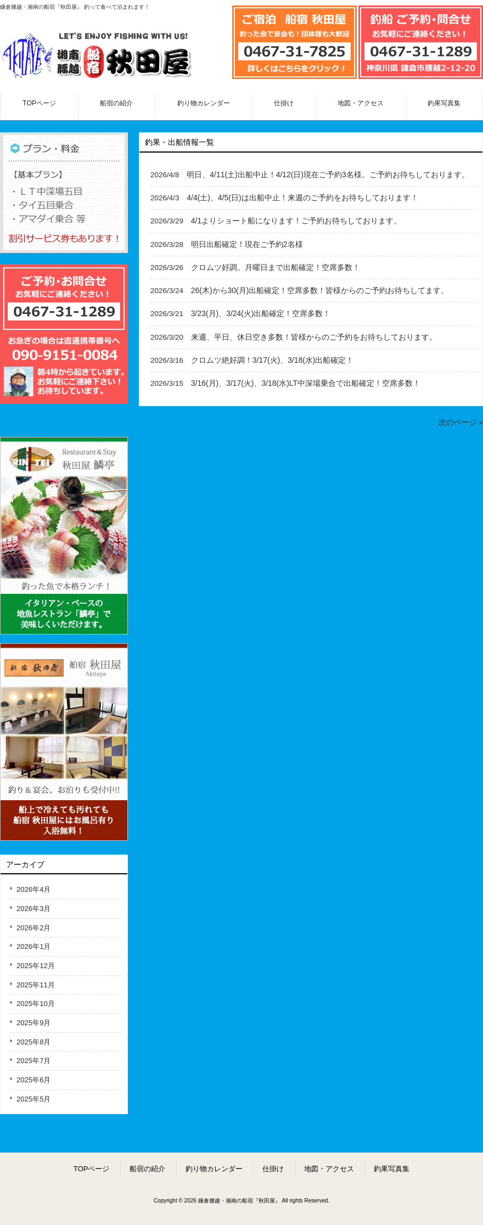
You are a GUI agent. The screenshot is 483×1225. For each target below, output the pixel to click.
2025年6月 (33, 1080)
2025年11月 (35, 985)
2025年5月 (33, 1099)
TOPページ (92, 1169)
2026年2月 (33, 928)
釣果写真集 (391, 1169)
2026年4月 (33, 889)
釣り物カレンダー (214, 1169)
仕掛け (273, 1169)
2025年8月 (33, 1042)
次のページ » (461, 422)
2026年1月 (33, 946)
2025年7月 (33, 1061)
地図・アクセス (329, 1169)
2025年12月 (35, 966)
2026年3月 (33, 908)
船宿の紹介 (147, 1169)
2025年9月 (33, 1023)
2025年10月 (35, 1003)
